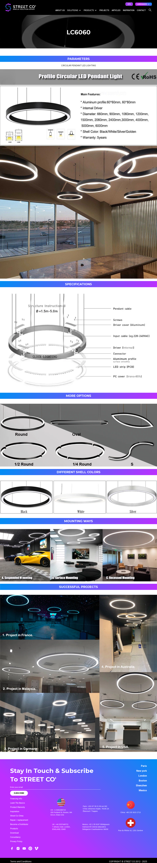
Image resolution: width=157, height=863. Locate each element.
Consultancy (15, 837)
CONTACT (141, 10)
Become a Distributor (19, 824)
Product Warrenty (17, 807)
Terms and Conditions (21, 861)
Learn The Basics (17, 803)
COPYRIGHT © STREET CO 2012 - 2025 (128, 861)
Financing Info (16, 798)
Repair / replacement (19, 820)
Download (14, 833)
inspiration (128, 10)
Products (14, 828)
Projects (104, 10)
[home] (20, 7)
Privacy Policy (16, 841)
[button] (143, 4)
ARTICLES (116, 10)
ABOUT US (60, 10)
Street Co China (16, 816)
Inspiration (14, 811)
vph (129, 4)
